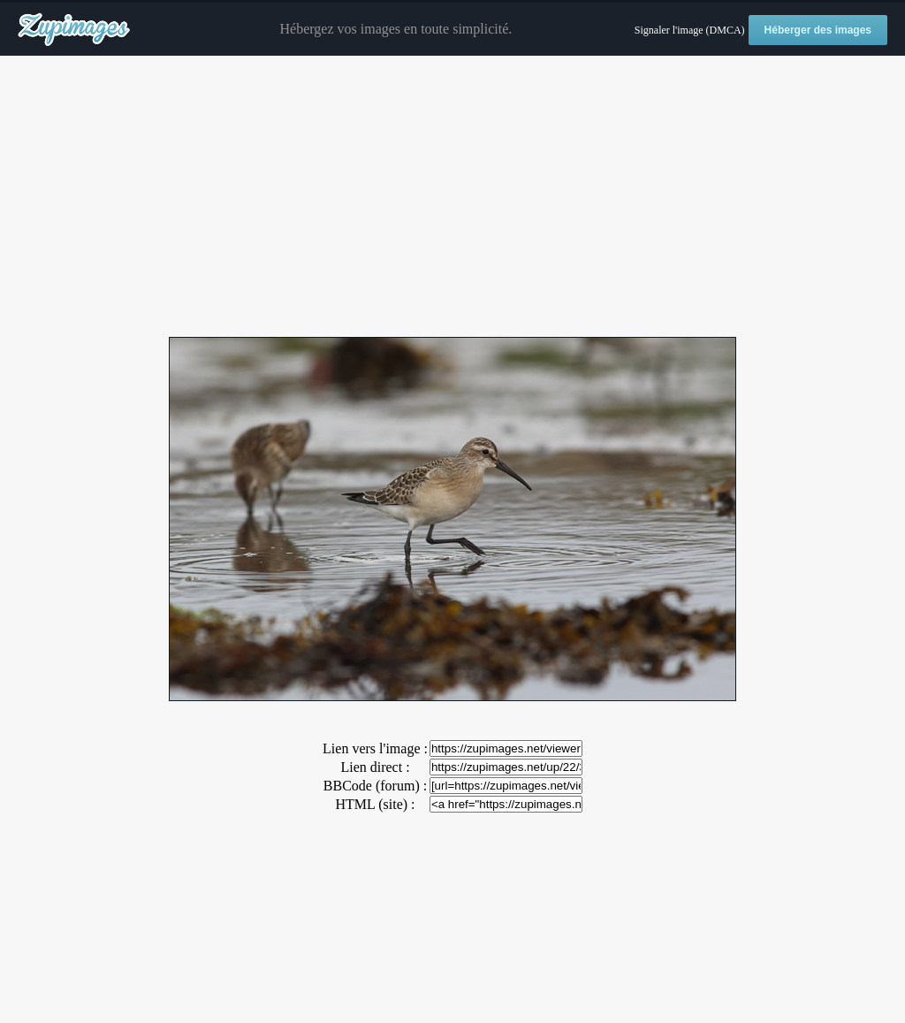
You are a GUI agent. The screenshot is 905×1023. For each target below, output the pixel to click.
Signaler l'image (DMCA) (690, 30)
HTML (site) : (374, 804)
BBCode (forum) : (375, 785)
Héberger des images (817, 30)
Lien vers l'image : (375, 748)
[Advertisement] (452, 197)
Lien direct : (374, 767)
